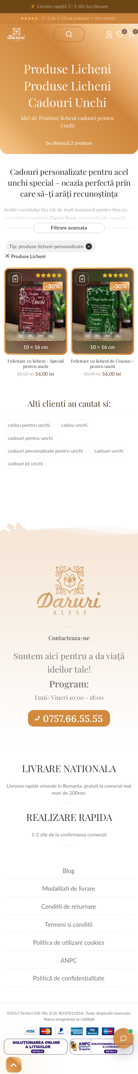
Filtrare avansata (69, 228)
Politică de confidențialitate (68, 978)
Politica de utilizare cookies (68, 942)
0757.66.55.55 (69, 718)
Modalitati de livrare (68, 888)
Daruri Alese (63, 218)
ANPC (69, 960)
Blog (68, 871)
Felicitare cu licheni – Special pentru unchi (35, 363)
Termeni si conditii (68, 924)
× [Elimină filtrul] (88, 246)
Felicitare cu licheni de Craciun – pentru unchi (102, 363)
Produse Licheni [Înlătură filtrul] (28, 256)
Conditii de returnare (68, 906)
